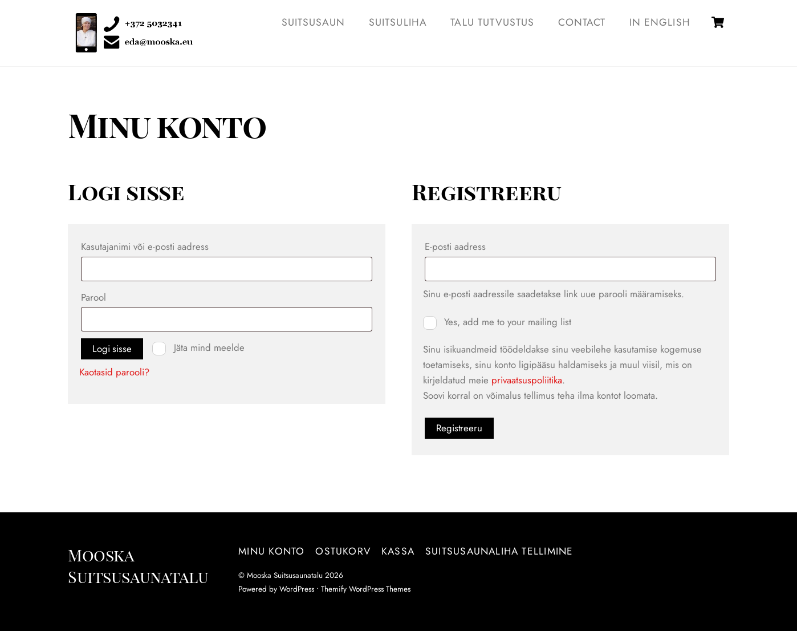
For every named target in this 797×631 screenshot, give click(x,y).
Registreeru (459, 428)
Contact (581, 22)
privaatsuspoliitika (526, 380)
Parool (113, 296)
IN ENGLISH (659, 22)
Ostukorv (343, 551)
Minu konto (271, 551)
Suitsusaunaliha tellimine (499, 551)
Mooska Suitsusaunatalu (285, 575)
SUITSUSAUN (313, 22)
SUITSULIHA (398, 22)
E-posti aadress (474, 245)
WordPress (296, 588)
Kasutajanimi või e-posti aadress (164, 245)
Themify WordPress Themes (365, 588)
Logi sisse (111, 348)
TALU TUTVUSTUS (492, 22)
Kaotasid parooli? (114, 372)
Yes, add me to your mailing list (497, 322)
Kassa (397, 551)
